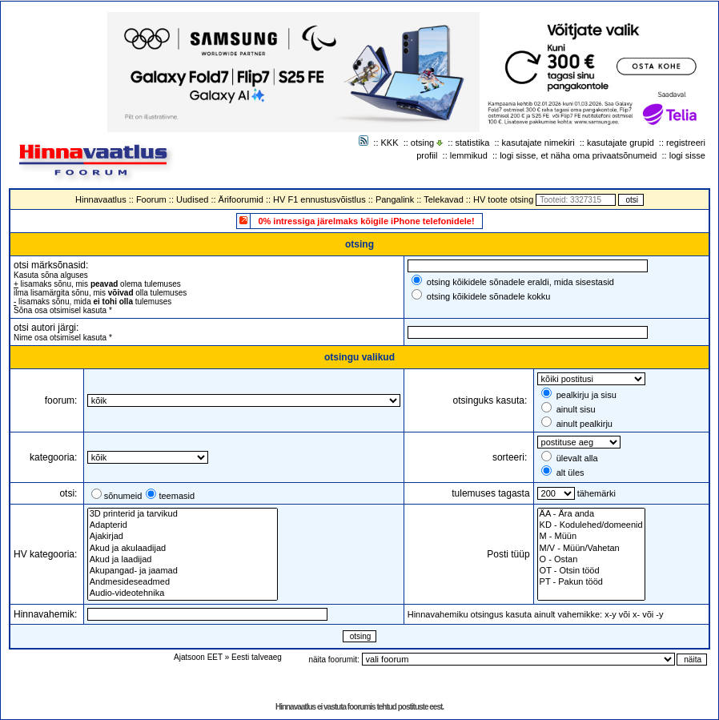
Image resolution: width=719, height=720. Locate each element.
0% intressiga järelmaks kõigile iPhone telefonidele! (366, 221)
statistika (473, 142)
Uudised (192, 199)
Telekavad (444, 199)
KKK (390, 142)
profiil (426, 155)
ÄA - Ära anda (591, 514)
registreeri (685, 142)
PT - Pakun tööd (591, 582)
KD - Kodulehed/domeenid (591, 525)
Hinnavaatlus (101, 199)
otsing (422, 142)
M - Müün (591, 536)
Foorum (151, 199)
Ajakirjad (182, 536)
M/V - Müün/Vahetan (591, 548)
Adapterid (182, 525)
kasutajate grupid (620, 142)
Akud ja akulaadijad (182, 548)
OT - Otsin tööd (591, 571)
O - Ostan (591, 559)
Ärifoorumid (241, 199)
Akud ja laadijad (182, 559)
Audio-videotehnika (182, 593)
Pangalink (395, 199)
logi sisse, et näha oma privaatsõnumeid (578, 155)
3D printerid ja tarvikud (182, 514)
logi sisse (687, 155)
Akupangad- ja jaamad (182, 571)
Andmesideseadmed (182, 582)
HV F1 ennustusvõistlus (319, 199)
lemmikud (469, 155)
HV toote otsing (503, 199)
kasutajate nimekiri (538, 142)
